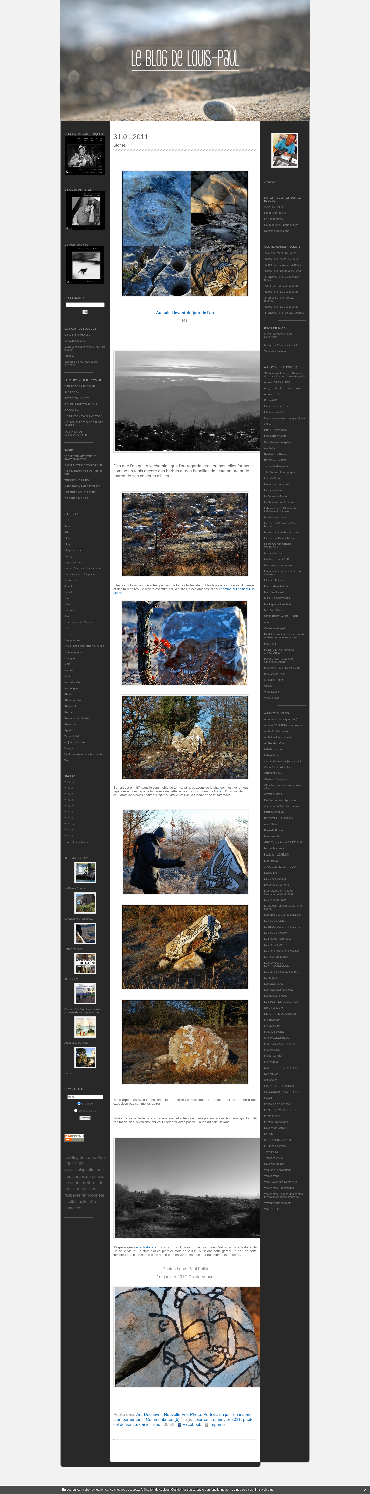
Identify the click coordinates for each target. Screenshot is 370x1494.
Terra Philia (271, 1151)
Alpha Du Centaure (276, 731)
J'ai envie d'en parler (276, 466)
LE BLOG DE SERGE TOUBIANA (277, 546)
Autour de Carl (273, 394)
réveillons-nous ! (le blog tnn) (282, 667)
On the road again (275, 628)
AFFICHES (71, 979)
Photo (68, 694)
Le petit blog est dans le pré (281, 971)
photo (248, 1419)
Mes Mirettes (272, 1049)
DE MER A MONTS (76, 498)
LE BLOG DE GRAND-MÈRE (282, 926)
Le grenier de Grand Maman (281, 950)
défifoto (68, 586)
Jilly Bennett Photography (280, 472)
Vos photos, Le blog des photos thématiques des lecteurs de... (283, 1195)
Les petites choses (275, 995)
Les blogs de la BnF (276, 559)
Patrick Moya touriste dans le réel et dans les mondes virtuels (284, 636)
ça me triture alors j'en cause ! (282, 761)
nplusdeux (270, 1079)
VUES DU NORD (274, 1208)
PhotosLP (70, 355)
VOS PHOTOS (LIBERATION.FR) (75, 433)
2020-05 (69, 836)
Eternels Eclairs (273, 830)
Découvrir (70, 580)
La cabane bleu (273, 490)
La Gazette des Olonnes (279, 502)
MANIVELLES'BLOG (277, 1037)
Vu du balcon (272, 697)
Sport (67, 730)
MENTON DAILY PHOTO (279, 1043)
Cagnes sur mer (74, 562)
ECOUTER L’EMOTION (278, 818)
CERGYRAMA (273, 773)
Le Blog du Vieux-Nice (278, 938)
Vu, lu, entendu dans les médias (84, 754)
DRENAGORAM (274, 812)
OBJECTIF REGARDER (279, 1085)
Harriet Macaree (274, 848)
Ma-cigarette (272, 1025)
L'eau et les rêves (275, 212)
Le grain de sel (273, 944)
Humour (69, 610)
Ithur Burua (271, 860)
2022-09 (69, 788)
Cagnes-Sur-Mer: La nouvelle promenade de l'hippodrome (82, 1011)
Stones (119, 145)
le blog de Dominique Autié (280, 345)
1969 (67, 520)
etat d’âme (270, 824)
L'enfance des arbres (277, 484)
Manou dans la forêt (276, 586)
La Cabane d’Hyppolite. (78, 918)
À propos (269, 181)
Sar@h (268, 1133)
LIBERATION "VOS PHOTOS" (83, 416)
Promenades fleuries (77, 718)
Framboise (271, 297)
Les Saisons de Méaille (78, 622)
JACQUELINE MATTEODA (280, 866)
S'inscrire (85, 1103)
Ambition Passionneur (277, 737)
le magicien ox (273, 553)
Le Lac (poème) (274, 218)
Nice (67, 676)
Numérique (71, 688)
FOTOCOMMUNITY (76, 398)
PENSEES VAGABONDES (280, 1109)
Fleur (67, 604)
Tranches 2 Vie (273, 1157)
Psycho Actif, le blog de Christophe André (278, 660)
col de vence (125, 1424)
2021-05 (69, 812)
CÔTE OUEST (273, 794)
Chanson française (275, 779)
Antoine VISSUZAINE (277, 382)
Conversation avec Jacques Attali (284, 418)
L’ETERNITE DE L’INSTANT (281, 1013)
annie (268, 264)
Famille (68, 592)
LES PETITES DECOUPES (281, 1001)
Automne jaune (273, 206)
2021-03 (69, 818)
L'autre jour (271, 872)
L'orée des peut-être (276, 884)
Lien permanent (128, 1419)
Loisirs (68, 634)
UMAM (268, 685)
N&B (67, 664)
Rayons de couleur (275, 1127)
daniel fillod (149, 1424)
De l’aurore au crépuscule (280, 800)
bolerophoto (271, 755)
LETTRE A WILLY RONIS (80, 492)
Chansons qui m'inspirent (79, 574)
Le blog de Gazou (275, 920)
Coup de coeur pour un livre (281, 224)
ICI (220, 791)
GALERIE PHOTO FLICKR (81, 404)
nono (267, 622)
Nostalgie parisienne (276, 230)
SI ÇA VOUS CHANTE (278, 1139)
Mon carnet (271, 1061)
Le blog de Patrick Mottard (280, 538)
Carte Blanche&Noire (77, 334)
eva (267, 252)
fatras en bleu (272, 836)
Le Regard (270, 977)
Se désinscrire (85, 1110)
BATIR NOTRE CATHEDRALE (83, 465)
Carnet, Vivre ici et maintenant (82, 568)
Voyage (69, 748)
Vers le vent (271, 1175)
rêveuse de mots (274, 673)
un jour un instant (74, 742)
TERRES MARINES (76, 480)
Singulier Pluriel (273, 679)
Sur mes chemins (275, 1145)
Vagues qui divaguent (277, 1169)
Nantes (68, 670)
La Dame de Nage (275, 496)
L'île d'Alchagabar (275, 878)
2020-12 (69, 824)
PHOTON (270, 643)
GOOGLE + (71, 410)
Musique (69, 658)
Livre (67, 628)
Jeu (66, 616)
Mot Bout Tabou (274, 610)
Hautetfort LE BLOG (276, 854)
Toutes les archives (76, 842)
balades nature (273, 749)
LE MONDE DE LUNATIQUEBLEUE (276, 964)
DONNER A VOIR (275, 436)
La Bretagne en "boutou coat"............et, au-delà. (278, 892)
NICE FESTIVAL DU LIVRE (281, 616)
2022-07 (69, 800)
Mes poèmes (72, 640)
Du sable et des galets (278, 442)
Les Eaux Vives (273, 983)
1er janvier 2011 (226, 1419)
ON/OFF (269, 1097)
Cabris (68, 1073)
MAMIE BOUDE (274, 1031)
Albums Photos (76, 858)
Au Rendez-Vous (274, 743)
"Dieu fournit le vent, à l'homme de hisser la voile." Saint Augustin (284, 375)
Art (66, 532)
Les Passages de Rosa (278, 989)
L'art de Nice (272, 478)
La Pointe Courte (74, 888)
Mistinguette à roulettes (278, 604)
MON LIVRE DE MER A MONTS (84, 646)
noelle (268, 258)
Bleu (67, 538)
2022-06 (69, 806)
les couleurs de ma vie (278, 565)
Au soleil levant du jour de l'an (185, 313)
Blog (67, 544)
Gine (268, 285)
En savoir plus (263, 1489)
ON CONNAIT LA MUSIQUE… (283, 1091)
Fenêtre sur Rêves (275, 454)
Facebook (189, 1424)
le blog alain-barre (275, 517)
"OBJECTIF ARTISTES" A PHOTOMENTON (80, 458)
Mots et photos (73, 652)
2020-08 (69, 830)
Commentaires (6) (162, 1419)
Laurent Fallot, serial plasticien (283, 914)
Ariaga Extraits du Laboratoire (282, 388)
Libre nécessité (273, 1007)
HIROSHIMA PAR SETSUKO (82, 486)
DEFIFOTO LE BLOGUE (79, 386)
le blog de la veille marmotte (281, 532)
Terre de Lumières (275, 351)
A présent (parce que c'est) (280, 719)
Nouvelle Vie (72, 682)
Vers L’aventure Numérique (281, 1181)
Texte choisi (71, 736)
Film (67, 598)
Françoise (271, 276)
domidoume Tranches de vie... (282, 806)
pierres (201, 1419)
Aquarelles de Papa (76, 1042)
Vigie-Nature (272, 691)
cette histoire (144, 1247)
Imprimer (215, 1424)
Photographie (72, 700)
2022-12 (69, 782)
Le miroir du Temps (276, 956)
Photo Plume (272, 1115)
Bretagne (70, 556)
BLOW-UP (270, 400)
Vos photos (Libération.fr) (279, 1187)
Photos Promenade (276, 1121)
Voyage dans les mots (277, 1202)
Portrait (68, 712)
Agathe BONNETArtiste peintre (283, 725)
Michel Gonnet (273, 1055)
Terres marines (73, 948)
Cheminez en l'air (275, 412)
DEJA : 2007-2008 (275, 430)
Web (67, 760)
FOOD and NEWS (275, 460)
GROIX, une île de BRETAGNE (283, 842)
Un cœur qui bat (274, 1163)
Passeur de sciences (277, 1103)
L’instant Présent (74, 340)
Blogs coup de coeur (76, 550)
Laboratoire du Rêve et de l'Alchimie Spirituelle (280, 510)
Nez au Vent (271, 1073)
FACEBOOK (72, 392)
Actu (67, 526)
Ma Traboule (272, 1019)
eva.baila (269, 448)
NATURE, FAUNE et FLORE (281, 1067)
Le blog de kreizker (276, 932)
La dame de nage (275, 899)
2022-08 (69, 794)
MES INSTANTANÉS (277, 598)
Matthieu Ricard (274, 592)
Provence (70, 724)
